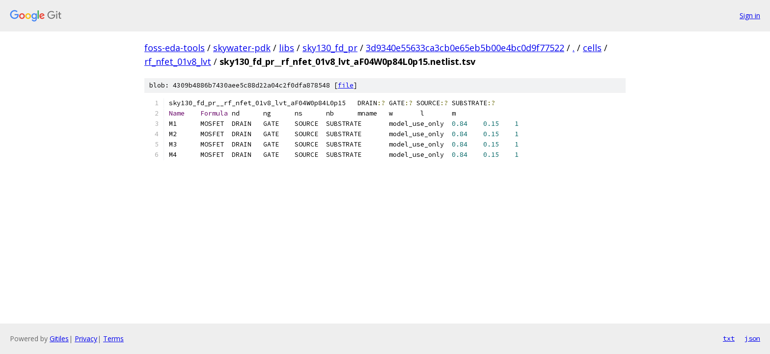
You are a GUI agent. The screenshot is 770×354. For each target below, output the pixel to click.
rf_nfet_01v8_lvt (177, 61)
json (752, 338)
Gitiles (59, 338)
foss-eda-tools (174, 48)
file (346, 85)
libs (286, 48)
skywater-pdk (242, 48)
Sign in (750, 15)
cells (592, 48)
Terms (113, 338)
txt (729, 338)
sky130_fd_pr (330, 48)
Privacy (86, 338)
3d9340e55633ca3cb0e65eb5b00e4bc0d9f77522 (465, 48)
